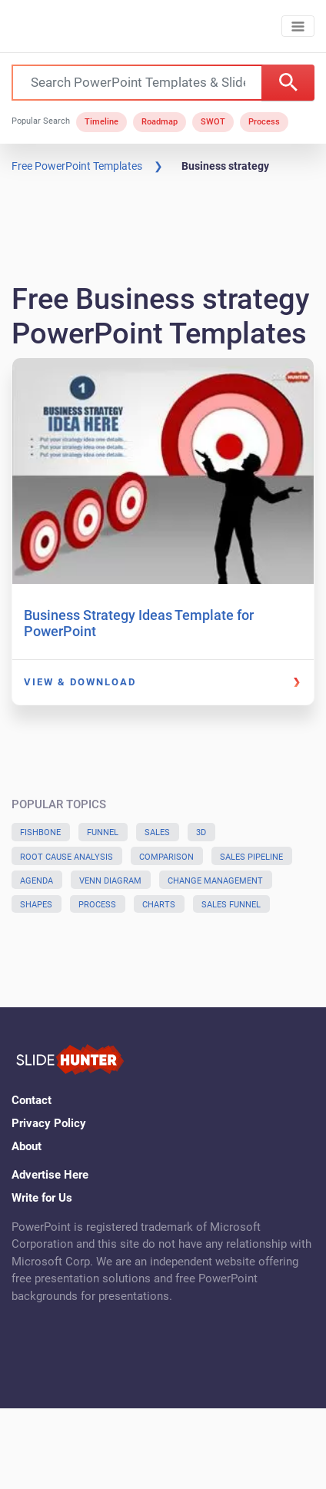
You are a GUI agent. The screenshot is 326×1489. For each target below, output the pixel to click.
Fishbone (40, 832)
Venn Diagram (110, 881)
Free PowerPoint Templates (77, 166)
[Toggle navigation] (297, 26)
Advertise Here (50, 1175)
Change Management (215, 881)
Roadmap (159, 122)
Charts (158, 905)
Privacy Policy (49, 1123)
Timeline (101, 122)
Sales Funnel (231, 905)
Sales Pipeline (251, 857)
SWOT (213, 122)
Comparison (166, 857)
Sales (157, 832)
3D (201, 832)
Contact (32, 1100)
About (27, 1146)
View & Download (80, 682)
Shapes (36, 905)
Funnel (102, 832)
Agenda (36, 881)
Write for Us (42, 1198)
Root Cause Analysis (66, 857)
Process (264, 122)
